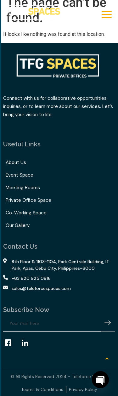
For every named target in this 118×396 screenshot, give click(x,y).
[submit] (107, 323)
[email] (52, 323)
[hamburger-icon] (106, 15)
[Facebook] (11, 343)
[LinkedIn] (28, 343)
